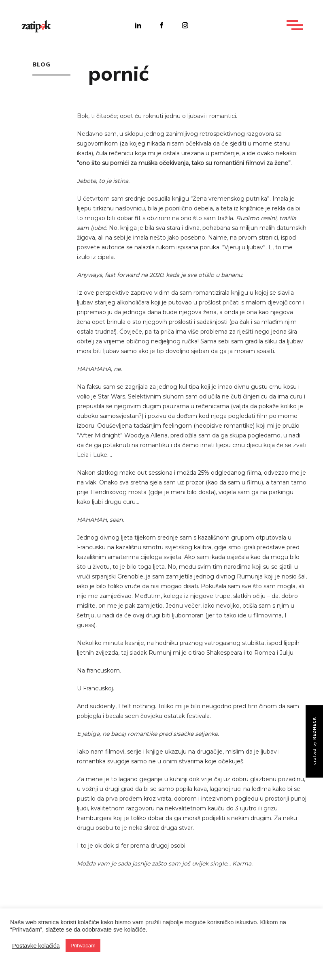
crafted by (314, 741)
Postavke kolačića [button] (36, 946)
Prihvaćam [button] (82, 946)
